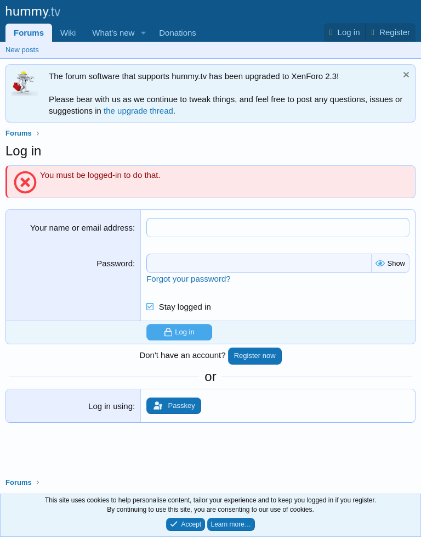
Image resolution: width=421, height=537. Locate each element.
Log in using (110, 406)
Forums (29, 32)
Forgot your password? (188, 278)
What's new (113, 32)
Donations (177, 32)
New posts (22, 50)
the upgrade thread (138, 110)
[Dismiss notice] (404, 76)
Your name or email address (81, 227)
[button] (143, 33)
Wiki (68, 32)
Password (114, 263)
